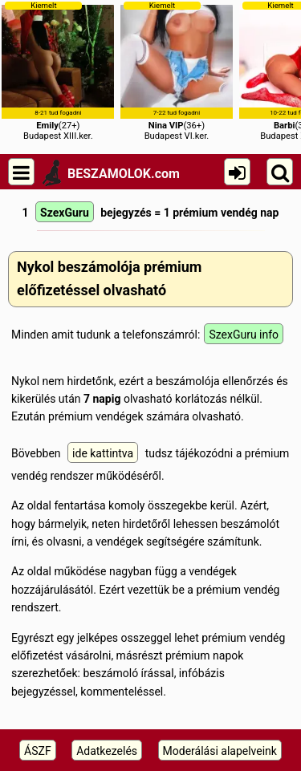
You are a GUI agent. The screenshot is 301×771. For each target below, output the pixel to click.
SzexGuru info (244, 334)
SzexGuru (64, 212)
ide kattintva (102, 453)
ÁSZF (37, 751)
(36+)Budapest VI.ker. (176, 71)
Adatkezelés (106, 751)
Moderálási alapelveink (220, 751)
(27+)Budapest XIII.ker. (58, 71)
